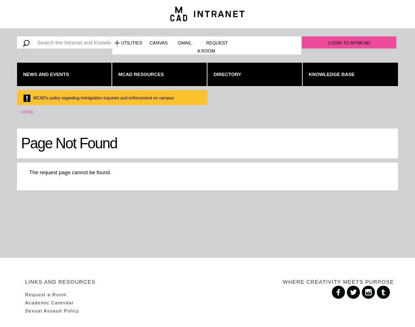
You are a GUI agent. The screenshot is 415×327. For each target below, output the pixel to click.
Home (27, 112)
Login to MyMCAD (349, 42)
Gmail (185, 42)
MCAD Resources (141, 74)
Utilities (131, 42)
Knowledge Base (332, 74)
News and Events (46, 74)
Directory (227, 74)
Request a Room (212, 46)
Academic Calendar (49, 302)
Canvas (159, 42)
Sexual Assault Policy (52, 310)
